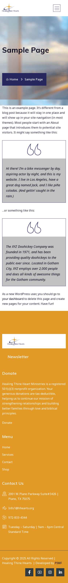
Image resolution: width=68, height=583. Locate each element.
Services (7, 455)
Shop (5, 469)
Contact (7, 462)
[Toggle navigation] (56, 8)
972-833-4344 (17, 518)
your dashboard (13, 299)
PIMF (58, 563)
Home (12, 79)
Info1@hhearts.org (21, 508)
